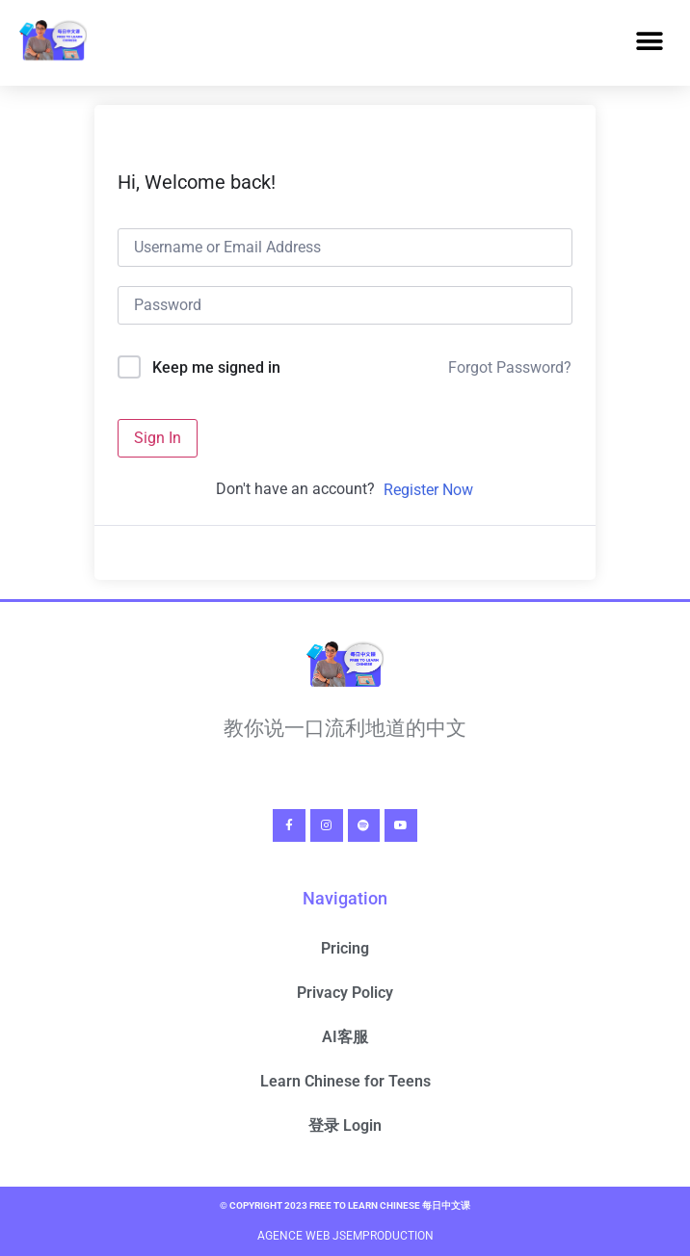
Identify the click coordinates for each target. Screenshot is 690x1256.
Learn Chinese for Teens (345, 1081)
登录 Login (345, 1125)
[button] (649, 42)
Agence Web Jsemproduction (345, 1236)
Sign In (157, 438)
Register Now (428, 490)
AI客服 (345, 1037)
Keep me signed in (216, 367)
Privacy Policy (345, 992)
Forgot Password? (509, 367)
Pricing (345, 948)
